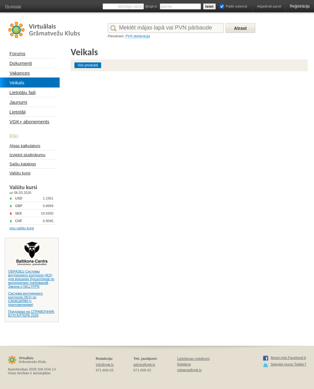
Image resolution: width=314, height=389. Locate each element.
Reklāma (184, 364)
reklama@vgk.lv (189, 370)
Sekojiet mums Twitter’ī (288, 364)
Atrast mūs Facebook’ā (288, 358)
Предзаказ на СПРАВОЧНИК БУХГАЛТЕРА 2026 (31, 313)
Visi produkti (88, 65)
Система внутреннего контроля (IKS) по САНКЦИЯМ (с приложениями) (25, 298)
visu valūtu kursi (21, 228)
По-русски (13, 6)
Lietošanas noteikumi (193, 358)
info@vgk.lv (105, 364)
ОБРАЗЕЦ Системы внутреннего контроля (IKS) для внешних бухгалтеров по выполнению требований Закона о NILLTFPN (31, 278)
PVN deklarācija (137, 36)
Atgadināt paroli (269, 6)
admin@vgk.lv (144, 364)
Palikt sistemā (236, 6)
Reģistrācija (300, 6)
